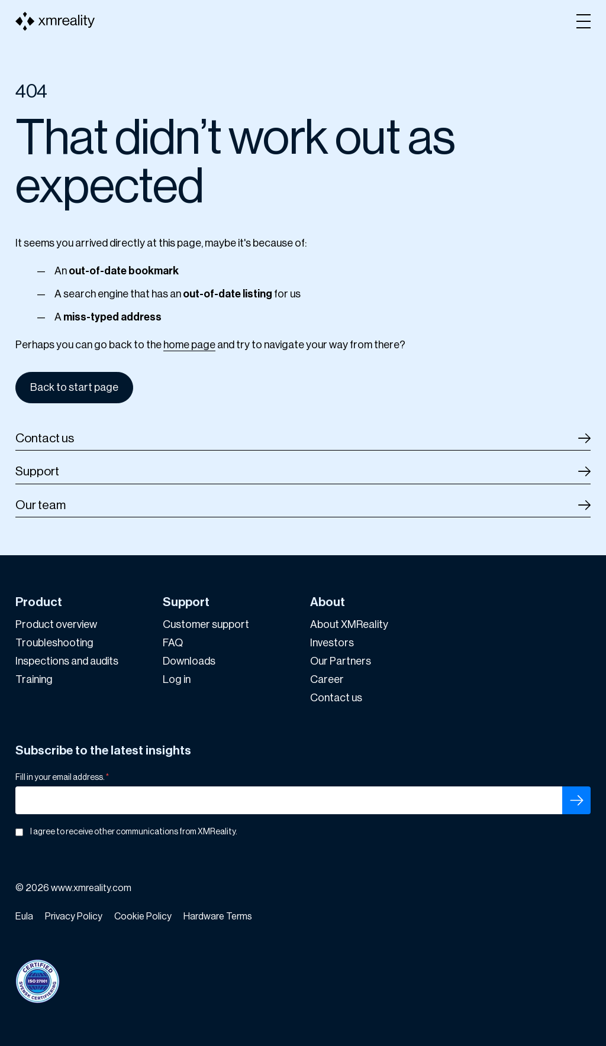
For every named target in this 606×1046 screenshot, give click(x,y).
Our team (40, 505)
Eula (24, 916)
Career (327, 679)
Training (34, 679)
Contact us (44, 438)
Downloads (189, 661)
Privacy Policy (73, 916)
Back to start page (74, 387)
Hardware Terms (217, 916)
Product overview (56, 624)
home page (189, 344)
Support (37, 471)
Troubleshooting (54, 642)
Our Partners (340, 661)
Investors (332, 642)
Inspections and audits (66, 661)
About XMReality (349, 624)
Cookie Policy (143, 916)
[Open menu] (583, 21)
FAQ (173, 642)
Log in (177, 679)
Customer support (206, 624)
